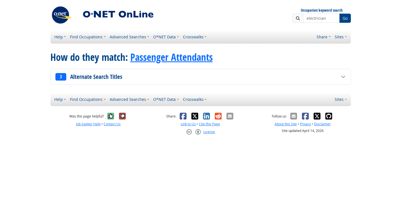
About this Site (286, 124)
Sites (339, 36)
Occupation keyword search (322, 10)
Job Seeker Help (88, 124)
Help (58, 36)
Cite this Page (209, 124)
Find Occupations (86, 36)
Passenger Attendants (171, 57)
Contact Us (112, 124)
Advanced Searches (128, 36)
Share (322, 36)
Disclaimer (322, 124)
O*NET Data (164, 36)
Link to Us (188, 124)
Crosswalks (193, 36)
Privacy (305, 124)
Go (345, 18)
